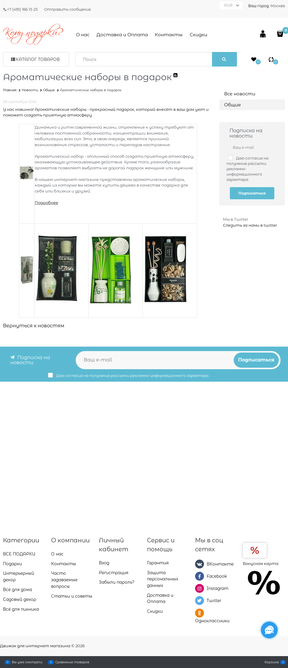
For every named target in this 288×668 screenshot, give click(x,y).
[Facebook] (199, 575)
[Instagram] (199, 588)
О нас (83, 34)
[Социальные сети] (269, 630)
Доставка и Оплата (122, 34)
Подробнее (46, 202)
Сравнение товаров (72, 662)
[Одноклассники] (199, 612)
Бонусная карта (260, 562)
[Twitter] (199, 600)
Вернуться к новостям (33, 326)
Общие (232, 105)
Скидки (198, 34)
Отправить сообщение (67, 9)
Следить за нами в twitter (250, 225)
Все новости (239, 94)
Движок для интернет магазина (35, 645)
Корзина (272, 662)
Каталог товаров (38, 59)
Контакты (169, 34)
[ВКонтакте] (199, 563)
